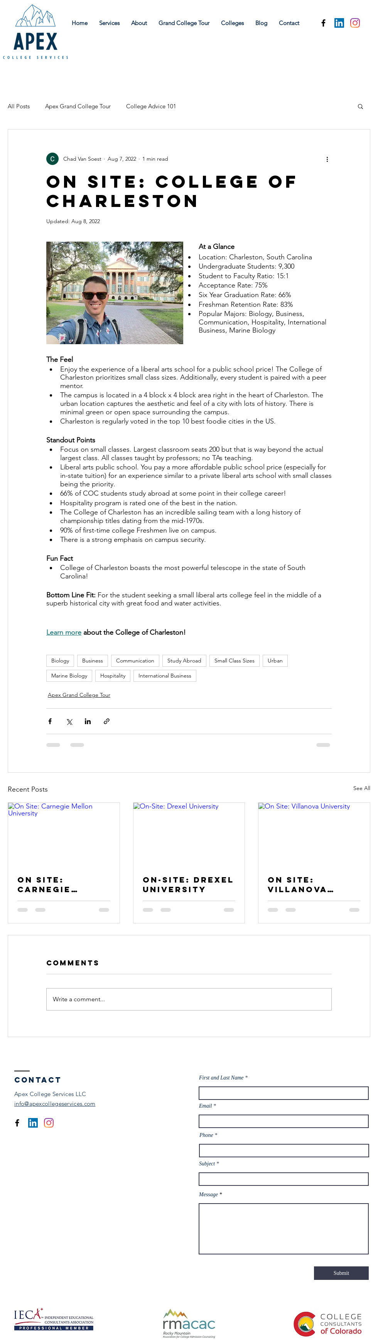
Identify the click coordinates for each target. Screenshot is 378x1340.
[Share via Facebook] (50, 721)
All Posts (19, 106)
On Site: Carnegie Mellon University (49, 884)
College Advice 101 (151, 106)
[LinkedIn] (339, 23)
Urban (275, 660)
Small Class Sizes (234, 660)
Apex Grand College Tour (78, 106)
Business (92, 660)
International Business (164, 675)
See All (361, 788)
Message (208, 1194)
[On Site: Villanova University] (314, 834)
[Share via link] (106, 721)
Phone (206, 1135)
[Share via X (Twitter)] (69, 721)
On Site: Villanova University (299, 884)
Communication (135, 660)
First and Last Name (222, 1078)
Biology (60, 660)
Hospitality (112, 675)
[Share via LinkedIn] (87, 721)
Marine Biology (69, 675)
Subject (207, 1164)
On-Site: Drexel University (188, 884)
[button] (360, 106)
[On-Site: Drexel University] (189, 834)
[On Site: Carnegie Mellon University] (64, 834)
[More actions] (327, 158)
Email (205, 1106)
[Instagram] (355, 23)
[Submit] (341, 1273)
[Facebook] (323, 23)
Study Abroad (184, 660)
